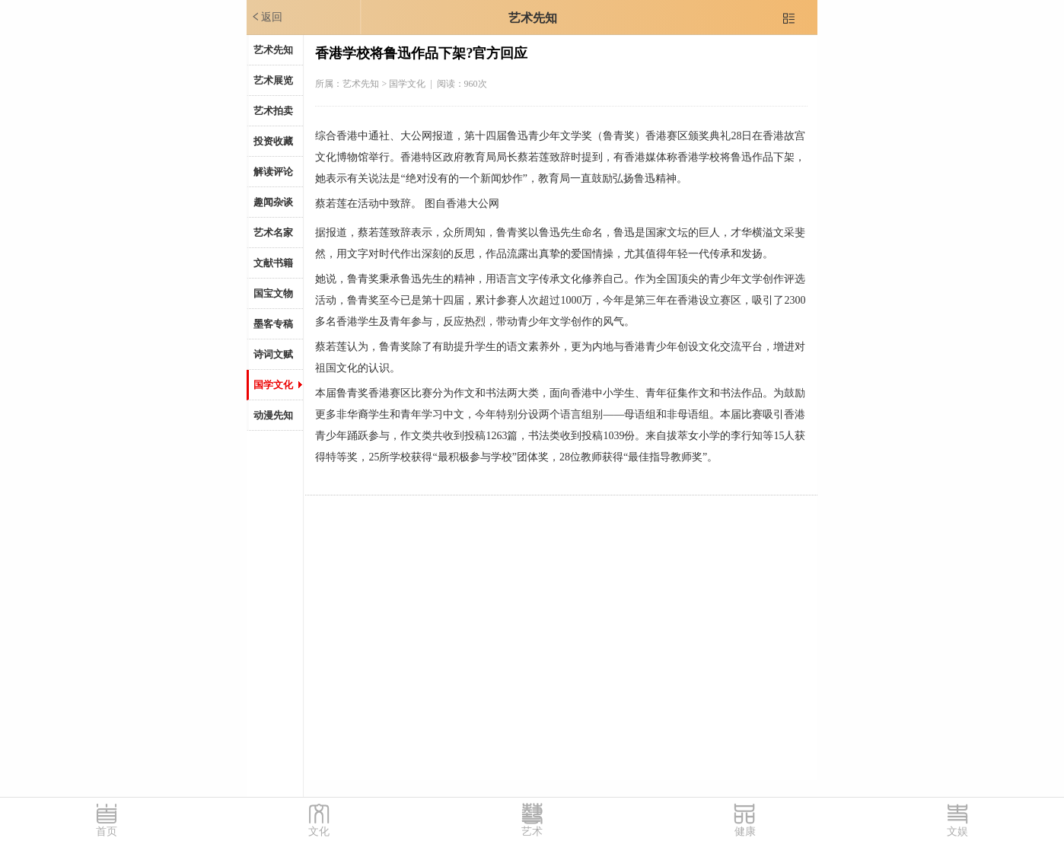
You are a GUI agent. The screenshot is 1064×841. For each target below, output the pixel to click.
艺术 (532, 831)
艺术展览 (273, 80)
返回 (266, 16)
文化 (319, 831)
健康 (745, 831)
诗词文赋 (273, 354)
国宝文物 (273, 293)
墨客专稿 (273, 324)
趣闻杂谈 (273, 202)
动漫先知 (273, 415)
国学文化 (273, 384)
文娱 (957, 831)
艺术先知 (532, 17)
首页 (106, 831)
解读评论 (273, 171)
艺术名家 (273, 232)
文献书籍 (273, 263)
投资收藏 (273, 141)
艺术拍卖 (273, 110)
